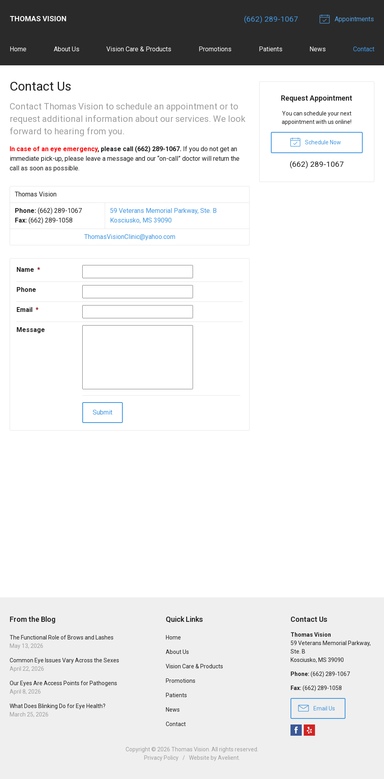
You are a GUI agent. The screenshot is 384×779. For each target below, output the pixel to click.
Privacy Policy (161, 758)
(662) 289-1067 (272, 19)
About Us (66, 49)
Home (18, 49)
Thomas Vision (190, 749)
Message (30, 330)
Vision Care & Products (138, 49)
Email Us (316, 708)
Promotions (215, 49)
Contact (363, 49)
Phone (26, 289)
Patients (270, 49)
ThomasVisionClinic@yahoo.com (129, 237)
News (317, 49)
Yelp (309, 730)
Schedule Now (315, 142)
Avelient (228, 758)
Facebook (296, 730)
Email (27, 310)
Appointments (348, 18)
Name (28, 269)
